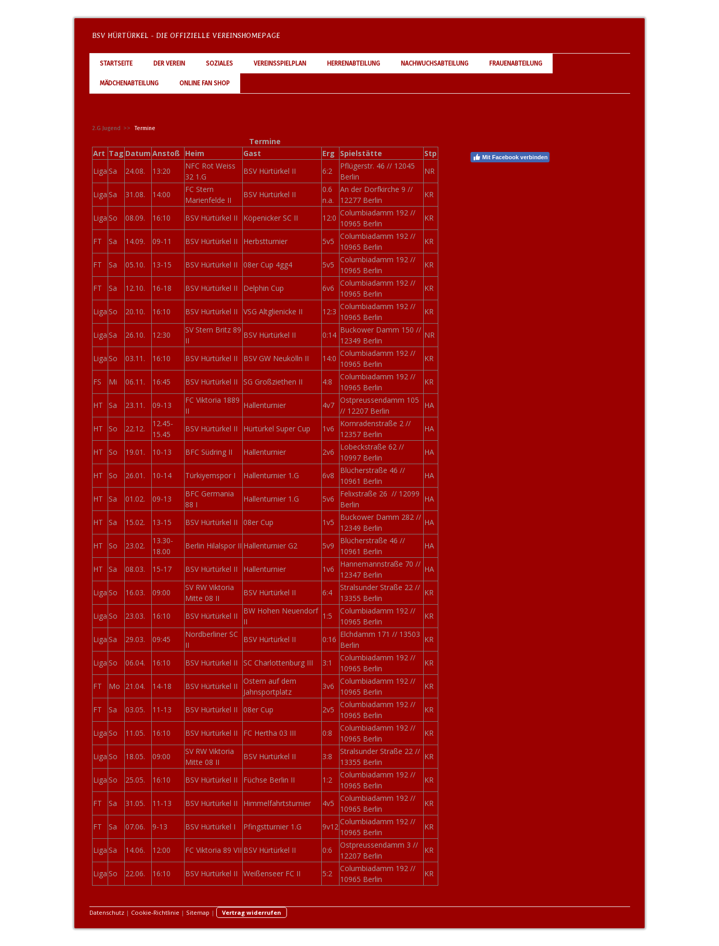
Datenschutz (106, 912)
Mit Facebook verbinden (510, 157)
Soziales (219, 63)
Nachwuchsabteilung (434, 63)
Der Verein (169, 63)
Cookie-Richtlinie (155, 912)
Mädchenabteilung (129, 83)
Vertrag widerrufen (251, 912)
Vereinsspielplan (280, 63)
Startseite (116, 63)
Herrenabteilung (353, 63)
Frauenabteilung (515, 63)
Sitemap (198, 912)
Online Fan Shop (204, 83)
